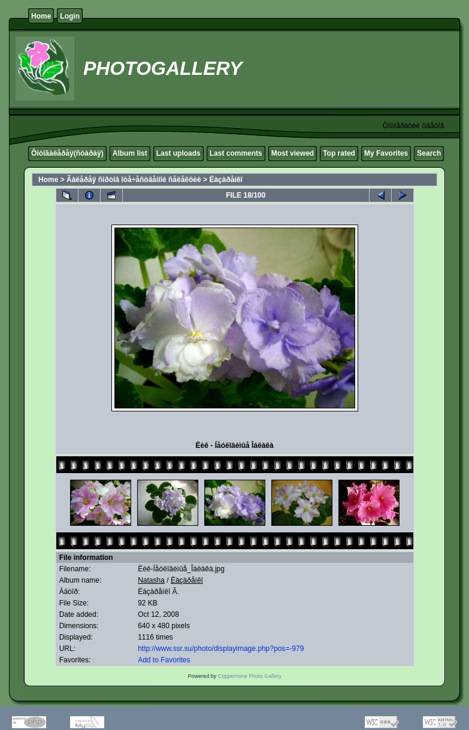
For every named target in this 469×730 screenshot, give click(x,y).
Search (429, 153)
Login (70, 16)
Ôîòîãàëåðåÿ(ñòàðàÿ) (67, 153)
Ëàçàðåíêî (225, 179)
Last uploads (178, 153)
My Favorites (386, 153)
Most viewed (292, 153)
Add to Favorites (164, 660)
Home (41, 16)
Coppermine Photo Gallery (250, 676)
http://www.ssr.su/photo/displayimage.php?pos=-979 (221, 648)
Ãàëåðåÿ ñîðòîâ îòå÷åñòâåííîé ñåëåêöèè (133, 179)
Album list (130, 153)
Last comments (236, 153)
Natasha (151, 580)
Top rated (339, 153)
